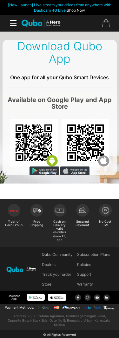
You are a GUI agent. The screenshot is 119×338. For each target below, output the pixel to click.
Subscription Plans (93, 254)
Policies (84, 264)
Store (46, 284)
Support (84, 274)
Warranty (85, 284)
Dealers (49, 264)
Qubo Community (57, 254)
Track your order (56, 274)
